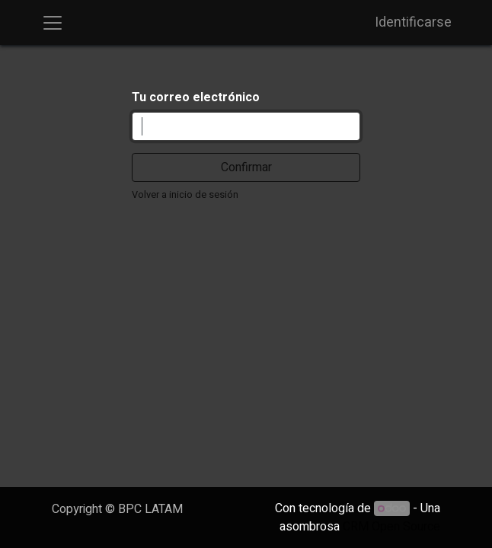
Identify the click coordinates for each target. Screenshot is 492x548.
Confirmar (246, 167)
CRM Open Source (391, 527)
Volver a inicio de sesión (185, 195)
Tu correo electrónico (196, 97)
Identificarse (413, 22)
